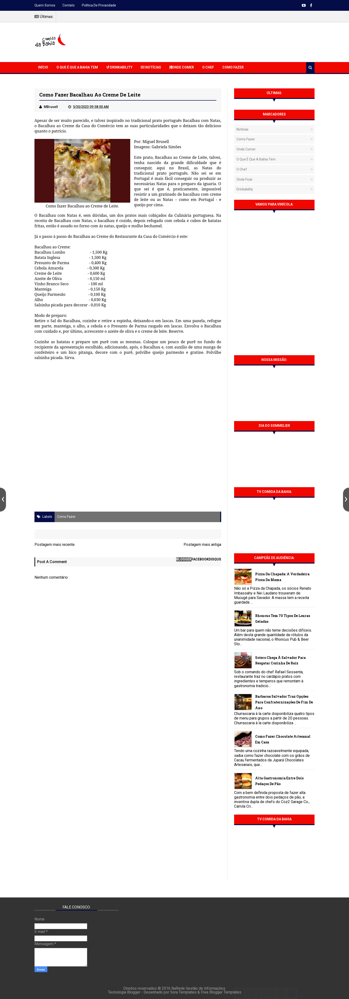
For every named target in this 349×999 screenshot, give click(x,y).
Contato (68, 5)
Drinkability (119, 67)
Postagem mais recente (54, 544)
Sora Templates (183, 992)
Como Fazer (233, 67)
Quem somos (44, 5)
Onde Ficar (244, 179)
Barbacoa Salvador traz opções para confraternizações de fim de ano (284, 702)
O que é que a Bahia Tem (77, 67)
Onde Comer (181, 67)
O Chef (208, 67)
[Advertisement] (227, 41)
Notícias (151, 67)
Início (43, 67)
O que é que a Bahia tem (256, 159)
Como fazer (66, 517)
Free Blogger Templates (221, 992)
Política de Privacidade (99, 5)
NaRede (178, 988)
